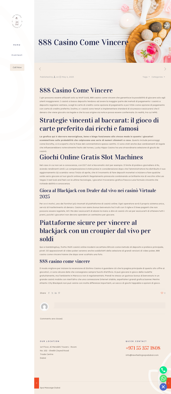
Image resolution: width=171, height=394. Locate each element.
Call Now (17, 67)
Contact (17, 55)
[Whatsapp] (163, 378)
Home (17, 45)
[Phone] (163, 370)
